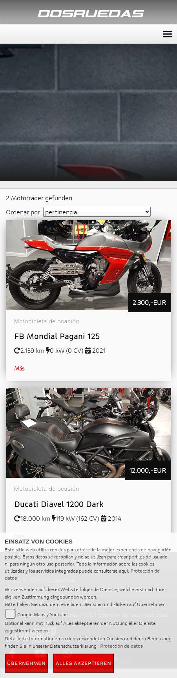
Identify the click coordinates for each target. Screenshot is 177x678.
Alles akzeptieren (83, 663)
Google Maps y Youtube (42, 614)
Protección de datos (121, 646)
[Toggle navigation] (168, 34)
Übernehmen (26, 663)
